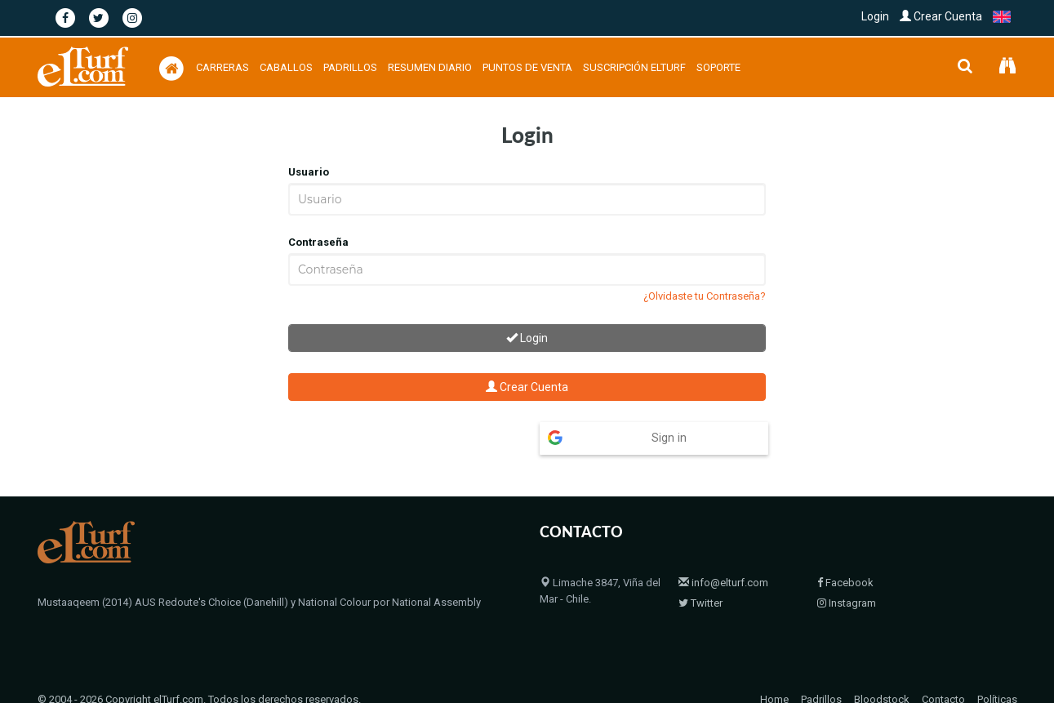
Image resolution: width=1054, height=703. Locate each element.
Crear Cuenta (941, 16)
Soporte (718, 67)
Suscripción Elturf (634, 67)
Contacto (943, 667)
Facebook (845, 551)
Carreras (222, 67)
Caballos (286, 67)
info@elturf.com (723, 551)
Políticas (997, 667)
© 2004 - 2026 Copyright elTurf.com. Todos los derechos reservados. (199, 667)
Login (875, 16)
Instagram (846, 571)
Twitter (700, 571)
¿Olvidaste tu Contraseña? (704, 296)
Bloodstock (881, 667)
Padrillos (350, 67)
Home (774, 667)
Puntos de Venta (527, 67)
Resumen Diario (430, 67)
